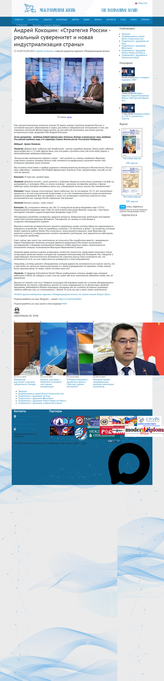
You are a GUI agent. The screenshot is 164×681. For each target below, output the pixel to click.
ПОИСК (134, 19)
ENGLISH (141, 3)
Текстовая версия (132, 158)
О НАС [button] (123, 19)
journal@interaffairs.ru (25, 423)
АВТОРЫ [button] (75, 19)
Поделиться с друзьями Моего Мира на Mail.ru (134, 51)
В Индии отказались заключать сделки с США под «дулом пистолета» (77, 383)
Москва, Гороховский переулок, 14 (26, 418)
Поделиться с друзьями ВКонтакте (134, 46)
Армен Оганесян (45, 50)
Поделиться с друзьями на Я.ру (135, 42)
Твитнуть (126, 33)
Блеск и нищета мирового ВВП (135, 78)
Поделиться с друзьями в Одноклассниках (134, 56)
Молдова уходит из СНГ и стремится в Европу (136, 116)
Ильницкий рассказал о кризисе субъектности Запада (25, 382)
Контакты (20, 411)
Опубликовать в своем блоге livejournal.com (133, 37)
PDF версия (132, 163)
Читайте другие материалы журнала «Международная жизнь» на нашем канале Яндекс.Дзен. (62, 294)
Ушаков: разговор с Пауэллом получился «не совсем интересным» (51, 383)
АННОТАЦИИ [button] (61, 19)
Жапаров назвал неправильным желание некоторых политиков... (103, 383)
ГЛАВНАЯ (21, 25)
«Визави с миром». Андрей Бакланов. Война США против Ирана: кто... (135, 97)
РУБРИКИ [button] (145, 19)
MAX (64, 303)
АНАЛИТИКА (33, 19)
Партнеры (55, 411)
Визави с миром (42, 25)
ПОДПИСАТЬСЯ (129, 215)
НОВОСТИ (19, 19)
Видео (56, 25)
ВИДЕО (87, 19)
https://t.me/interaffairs (70, 298)
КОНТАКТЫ (111, 19)
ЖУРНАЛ (98, 19)
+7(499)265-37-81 (25, 428)
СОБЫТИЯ (47, 19)
